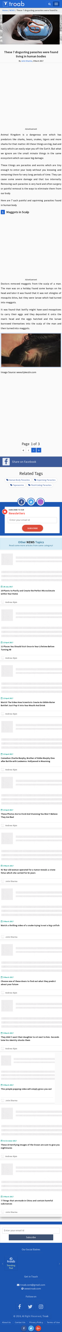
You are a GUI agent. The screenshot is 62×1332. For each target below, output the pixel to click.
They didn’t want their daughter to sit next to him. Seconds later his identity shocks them (30, 1039)
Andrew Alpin (11, 602)
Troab (45, 1316)
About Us (6, 1322)
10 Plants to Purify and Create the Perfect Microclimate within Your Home (28, 592)
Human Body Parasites (18, 480)
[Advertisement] (31, 97)
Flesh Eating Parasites (40, 485)
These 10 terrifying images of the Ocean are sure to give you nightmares (30, 1146)
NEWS (12, 10)
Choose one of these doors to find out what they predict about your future (28, 983)
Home (5, 10)
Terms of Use (53, 1322)
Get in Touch (31, 1276)
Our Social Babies (31, 1249)
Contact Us (20, 1322)
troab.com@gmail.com (31, 1284)
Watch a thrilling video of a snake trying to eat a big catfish (30, 925)
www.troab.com (31, 1288)
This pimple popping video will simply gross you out (26, 1089)
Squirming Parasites (45, 480)
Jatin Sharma (26, 61)
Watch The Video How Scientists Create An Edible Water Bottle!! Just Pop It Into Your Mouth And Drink (28, 704)
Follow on (31, 1296)
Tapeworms (17, 485)
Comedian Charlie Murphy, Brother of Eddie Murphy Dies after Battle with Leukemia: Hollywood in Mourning (28, 760)
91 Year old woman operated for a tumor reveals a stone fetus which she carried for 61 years (28, 871)
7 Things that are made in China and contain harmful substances (27, 1202)
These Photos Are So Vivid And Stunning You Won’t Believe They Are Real (29, 815)
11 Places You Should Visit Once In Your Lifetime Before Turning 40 (27, 648)
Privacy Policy (36, 1322)
